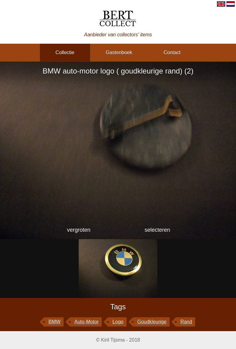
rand (186, 321)
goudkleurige (152, 321)
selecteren (157, 230)
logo (118, 321)
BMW (55, 321)
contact (171, 52)
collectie (65, 52)
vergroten (78, 230)
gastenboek (119, 52)
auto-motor (86, 321)
